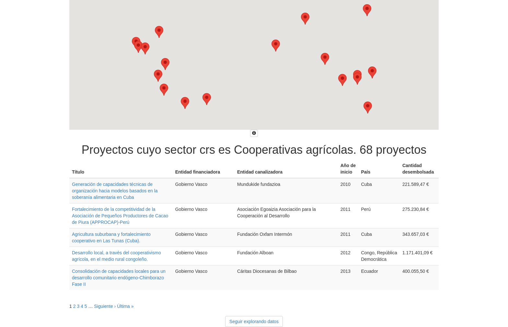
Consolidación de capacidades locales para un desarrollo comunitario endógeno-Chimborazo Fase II (119, 278)
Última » (125, 306)
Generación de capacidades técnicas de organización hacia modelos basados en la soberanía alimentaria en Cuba (115, 191)
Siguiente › (105, 306)
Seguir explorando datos (254, 321)
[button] (206, 99)
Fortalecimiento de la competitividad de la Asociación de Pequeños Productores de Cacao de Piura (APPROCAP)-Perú (120, 216)
